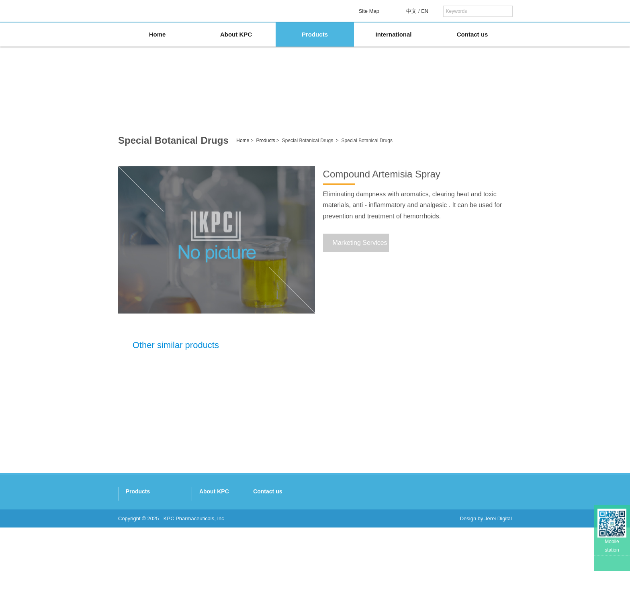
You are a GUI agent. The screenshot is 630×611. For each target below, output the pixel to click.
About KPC (236, 34)
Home (157, 34)
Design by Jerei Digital (486, 602)
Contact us (472, 34)
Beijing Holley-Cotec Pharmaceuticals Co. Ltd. (171, 579)
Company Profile (342, 506)
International (393, 34)
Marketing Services (357, 243)
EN (424, 11)
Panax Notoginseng (212, 96)
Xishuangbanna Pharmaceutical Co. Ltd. (165, 526)
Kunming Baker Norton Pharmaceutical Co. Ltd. (173, 547)
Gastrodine (280, 96)
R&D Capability (340, 537)
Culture (331, 558)
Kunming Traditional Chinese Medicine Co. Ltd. (172, 506)
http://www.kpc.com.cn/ (425, 568)
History (331, 516)
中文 (411, 11)
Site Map (369, 11)
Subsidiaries (337, 526)
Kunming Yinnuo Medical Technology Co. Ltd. (170, 568)
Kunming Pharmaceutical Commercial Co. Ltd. (171, 537)
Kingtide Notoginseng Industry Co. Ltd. (163, 516)
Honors (331, 547)
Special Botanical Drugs (415, 96)
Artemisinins (347, 96)
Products (315, 34)
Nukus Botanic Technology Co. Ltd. (158, 558)
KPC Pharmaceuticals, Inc (194, 602)
